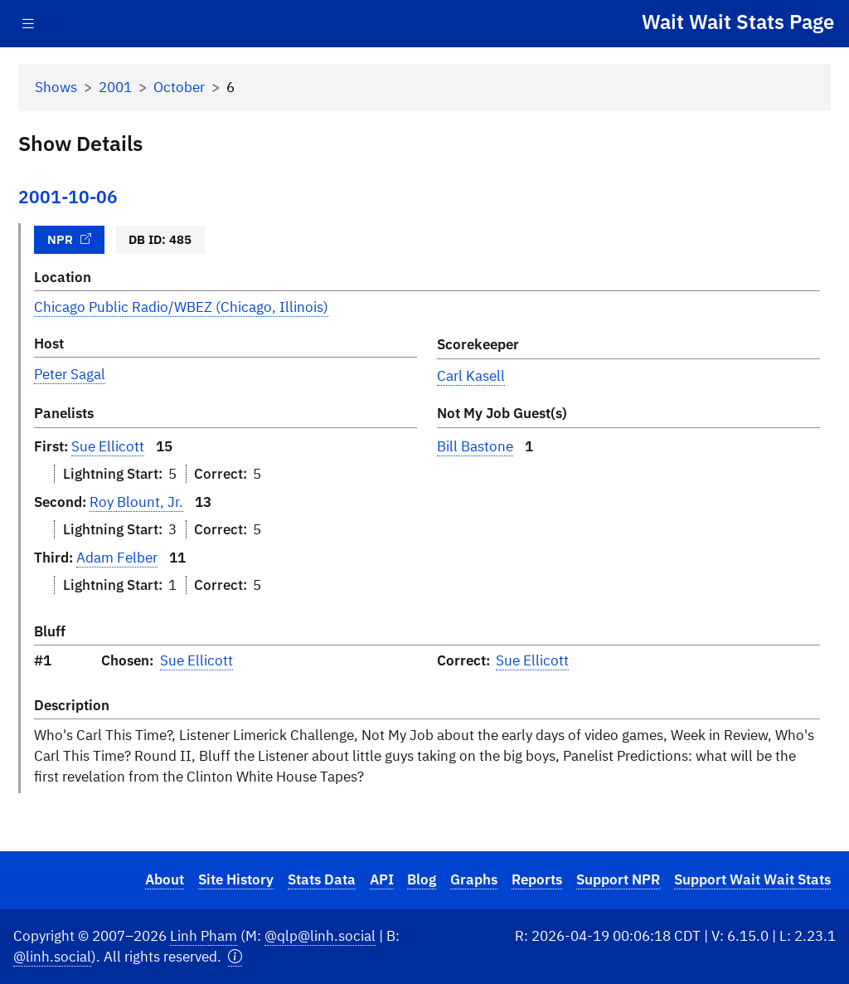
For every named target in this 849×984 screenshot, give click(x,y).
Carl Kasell (471, 376)
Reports (537, 879)
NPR (69, 239)
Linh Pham (203, 936)
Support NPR (618, 879)
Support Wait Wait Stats (752, 879)
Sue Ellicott (107, 446)
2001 (115, 87)
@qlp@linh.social (320, 936)
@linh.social (52, 956)
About (164, 879)
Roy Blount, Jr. (136, 502)
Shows (56, 87)
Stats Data (322, 879)
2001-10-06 (68, 197)
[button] (235, 957)
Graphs (473, 879)
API (382, 879)
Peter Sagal (69, 374)
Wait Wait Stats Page (738, 21)
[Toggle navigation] (28, 24)
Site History (236, 879)
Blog (421, 879)
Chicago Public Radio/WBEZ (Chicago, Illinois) (181, 307)
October (179, 87)
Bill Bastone (475, 446)
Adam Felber (117, 557)
